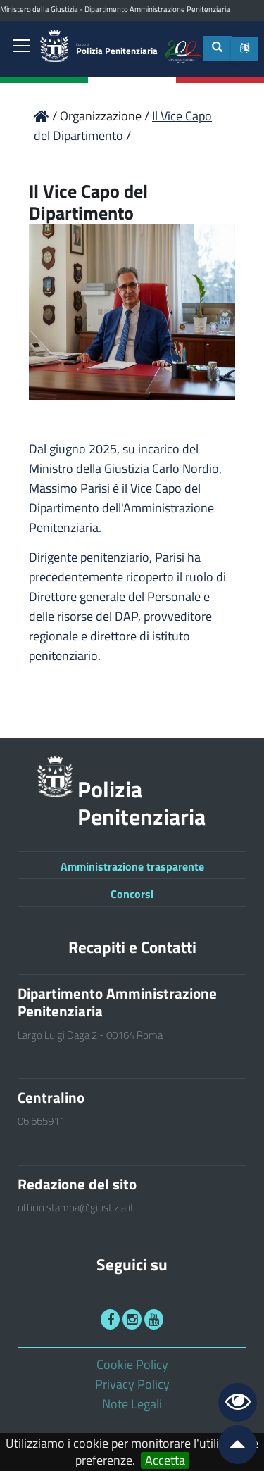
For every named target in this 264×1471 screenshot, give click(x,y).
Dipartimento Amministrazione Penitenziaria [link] (157, 9)
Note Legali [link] (132, 1403)
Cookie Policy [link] (132, 1364)
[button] (244, 49)
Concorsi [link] (132, 893)
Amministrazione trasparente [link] (132, 866)
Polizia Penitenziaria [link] (117, 50)
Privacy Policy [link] (132, 1384)
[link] (21, 47)
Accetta (165, 1460)
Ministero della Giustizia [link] (39, 9)
